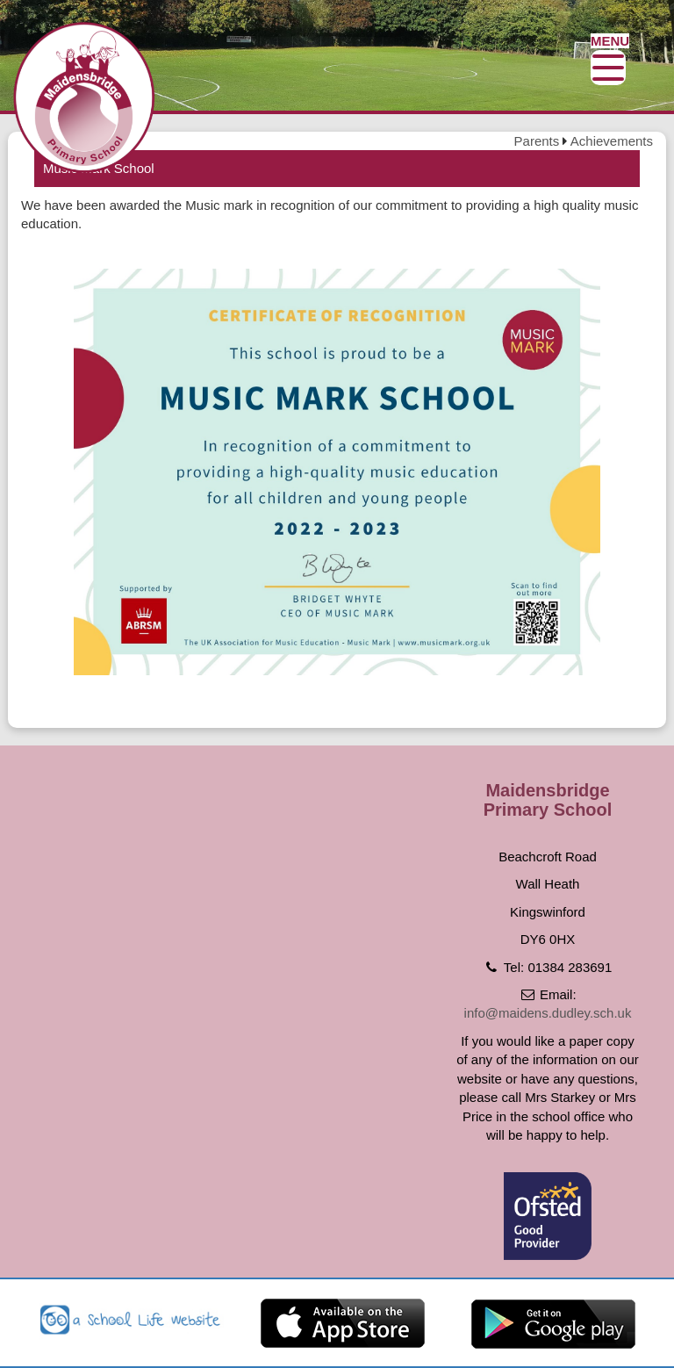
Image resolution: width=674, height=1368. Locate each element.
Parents (537, 140)
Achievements (611, 140)
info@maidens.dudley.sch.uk (548, 1012)
